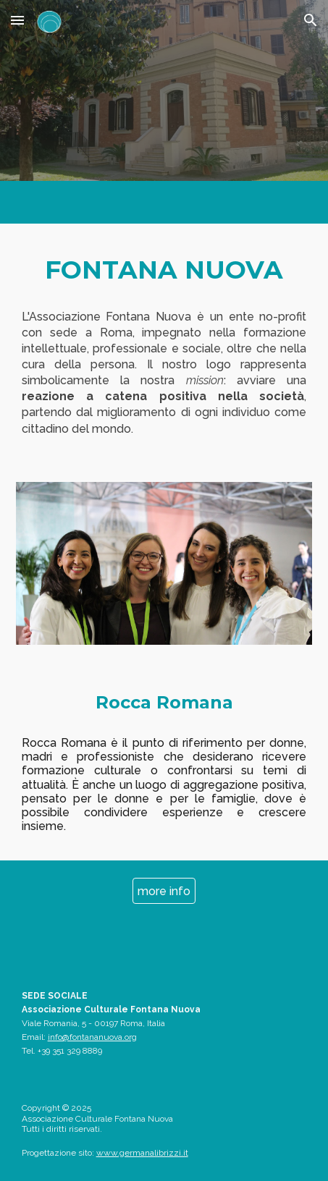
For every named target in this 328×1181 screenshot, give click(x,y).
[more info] (164, 891)
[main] (164, 270)
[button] (17, 20)
